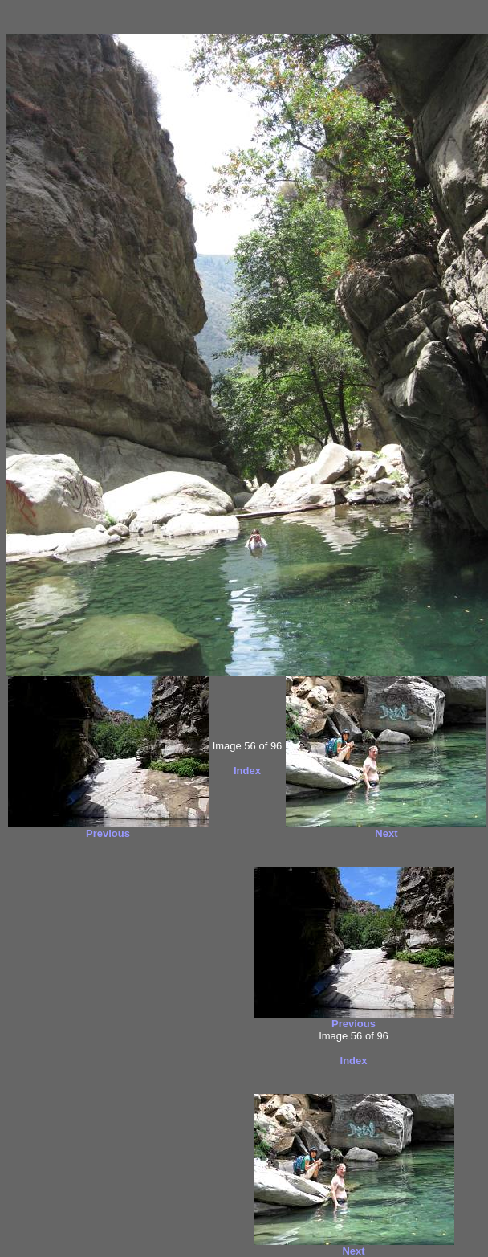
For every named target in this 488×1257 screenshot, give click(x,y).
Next (386, 833)
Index (247, 771)
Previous (108, 833)
